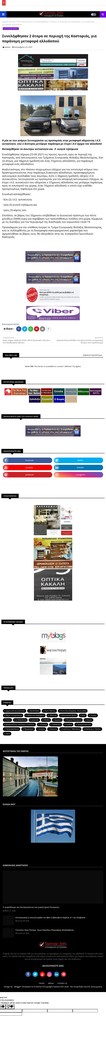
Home (41, 983)
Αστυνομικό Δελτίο (25, 21)
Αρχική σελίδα (8, 21)
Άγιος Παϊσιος (50, 711)
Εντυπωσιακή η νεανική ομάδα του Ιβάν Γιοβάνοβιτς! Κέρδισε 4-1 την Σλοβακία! (50, 917)
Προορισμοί (29, 729)
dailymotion (27, 482)
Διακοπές (35, 720)
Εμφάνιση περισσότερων (92, 355)
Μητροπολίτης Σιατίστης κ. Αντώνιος (20, 724)
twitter (80, 460)
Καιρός (89, 720)
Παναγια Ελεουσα (84, 724)
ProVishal (37, 986)
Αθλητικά (53, 715)
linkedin (80, 467)
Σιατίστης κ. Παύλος (93, 729)
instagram (80, 474)
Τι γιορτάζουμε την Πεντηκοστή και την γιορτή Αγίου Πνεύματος (31, 907)
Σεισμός (42, 729)
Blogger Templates (22, 986)
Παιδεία (69, 724)
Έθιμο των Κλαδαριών (35, 715)
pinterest (29, 474)
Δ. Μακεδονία (21, 720)
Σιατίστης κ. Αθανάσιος (71, 729)
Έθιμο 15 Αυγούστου (14, 715)
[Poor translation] (10, 1006)
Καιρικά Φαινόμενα (73, 720)
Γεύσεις (93, 715)
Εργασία (58, 720)
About (51, 983)
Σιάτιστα (53, 729)
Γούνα (8, 720)
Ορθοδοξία (56, 724)
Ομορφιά (43, 724)
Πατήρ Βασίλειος (12, 729)
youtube (29, 467)
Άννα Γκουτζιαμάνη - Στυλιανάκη (73, 711)
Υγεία (8, 733)
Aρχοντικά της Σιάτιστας (15, 711)
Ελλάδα (47, 720)
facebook (29, 460)
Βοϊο (83, 715)
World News (34, 711)
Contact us (62, 983)
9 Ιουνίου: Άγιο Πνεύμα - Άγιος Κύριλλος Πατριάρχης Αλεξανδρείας (44, 930)
